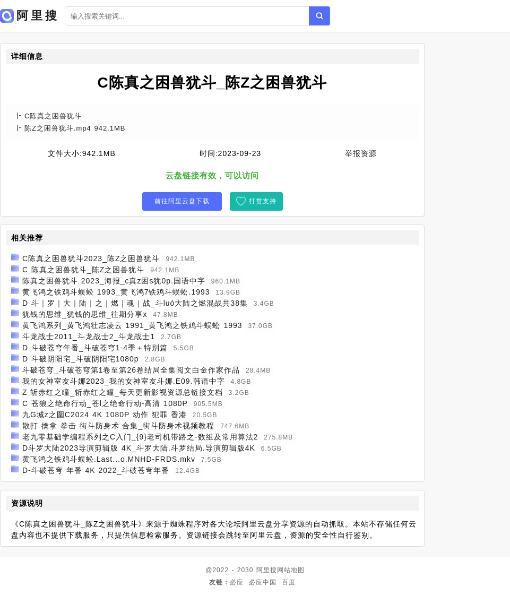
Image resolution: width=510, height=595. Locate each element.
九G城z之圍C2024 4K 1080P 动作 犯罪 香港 (104, 414)
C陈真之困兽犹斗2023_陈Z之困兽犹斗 (91, 258)
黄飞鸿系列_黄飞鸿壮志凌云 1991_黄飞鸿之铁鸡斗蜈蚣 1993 (132, 325)
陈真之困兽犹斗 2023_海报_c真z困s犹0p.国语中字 (113, 281)
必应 (237, 582)
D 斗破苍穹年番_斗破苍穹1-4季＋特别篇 (95, 347)
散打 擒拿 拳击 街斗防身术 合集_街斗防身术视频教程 (118, 425)
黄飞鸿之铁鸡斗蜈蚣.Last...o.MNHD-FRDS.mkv (108, 459)
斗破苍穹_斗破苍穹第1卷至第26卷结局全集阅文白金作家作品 (131, 370)
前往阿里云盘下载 (182, 201)
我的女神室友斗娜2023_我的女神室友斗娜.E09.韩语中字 (123, 381)
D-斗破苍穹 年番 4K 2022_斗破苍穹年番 (96, 470)
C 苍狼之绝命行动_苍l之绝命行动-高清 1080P (105, 403)
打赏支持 (262, 201)
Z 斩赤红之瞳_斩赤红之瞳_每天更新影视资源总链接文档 (122, 392)
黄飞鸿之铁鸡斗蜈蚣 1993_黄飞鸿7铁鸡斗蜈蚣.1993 (116, 292)
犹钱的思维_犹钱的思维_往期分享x (85, 314)
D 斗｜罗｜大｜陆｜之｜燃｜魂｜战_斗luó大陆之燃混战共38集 (135, 303)
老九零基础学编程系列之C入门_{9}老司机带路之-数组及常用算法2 (140, 437)
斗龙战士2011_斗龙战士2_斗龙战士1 (88, 336)
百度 (289, 582)
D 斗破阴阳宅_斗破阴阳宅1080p (80, 359)
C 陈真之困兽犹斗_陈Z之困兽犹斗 (83, 269)
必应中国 (262, 582)
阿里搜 (266, 570)
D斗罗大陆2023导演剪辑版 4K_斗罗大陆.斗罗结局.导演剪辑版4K (138, 448)
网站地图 (291, 570)
